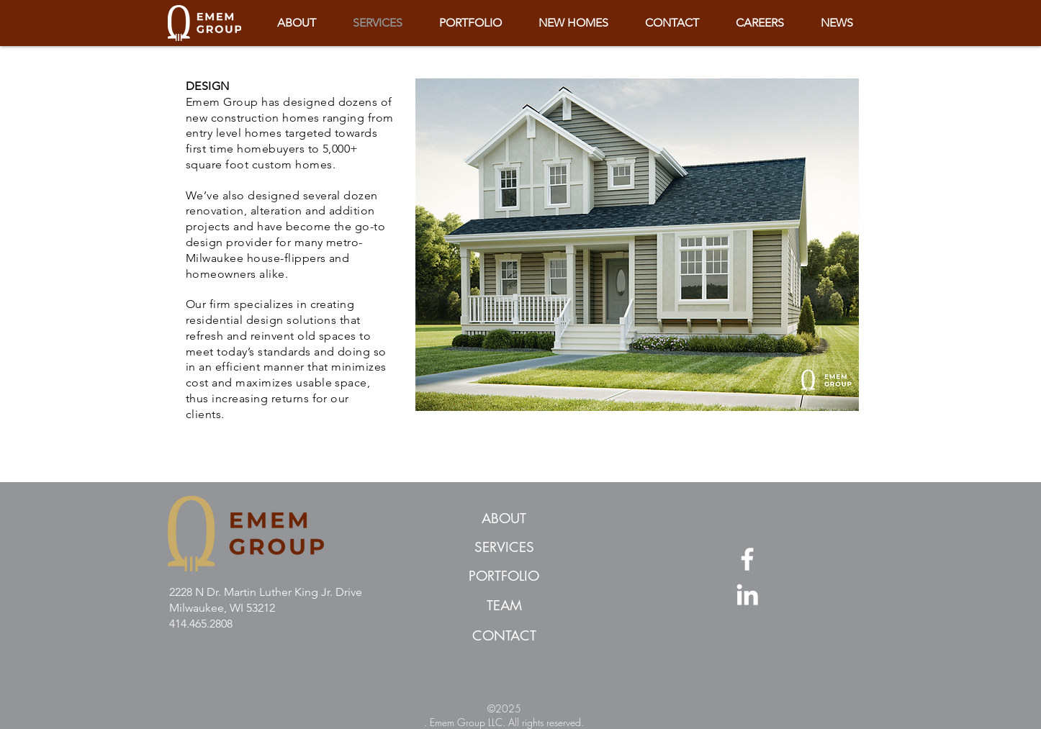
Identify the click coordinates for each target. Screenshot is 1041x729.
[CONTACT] (504, 636)
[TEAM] (504, 606)
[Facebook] (747, 559)
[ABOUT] (504, 519)
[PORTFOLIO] (504, 577)
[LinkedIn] (747, 594)
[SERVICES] (504, 548)
